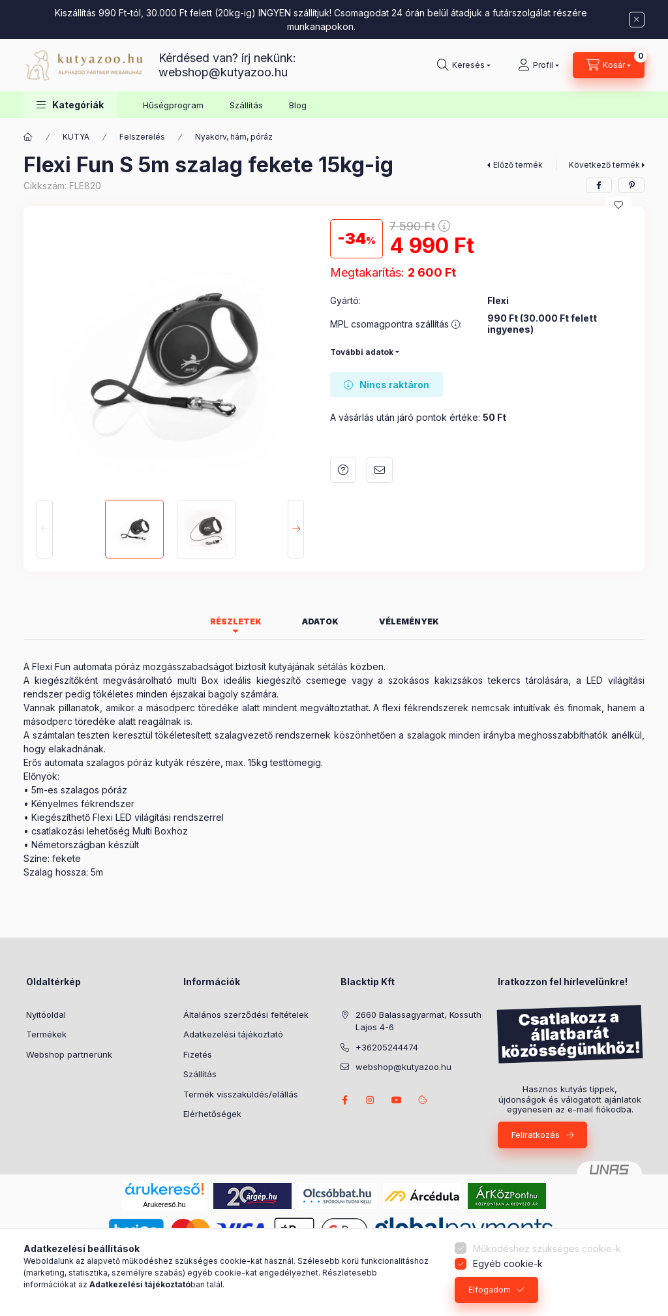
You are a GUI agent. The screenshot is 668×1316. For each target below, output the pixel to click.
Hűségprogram (173, 105)
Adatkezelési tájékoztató (233, 1034)
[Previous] (45, 529)
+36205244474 (387, 1047)
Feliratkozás (535, 1134)
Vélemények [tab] (409, 621)
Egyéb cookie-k (508, 1263)
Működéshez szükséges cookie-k (547, 1248)
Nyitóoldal (46, 1014)
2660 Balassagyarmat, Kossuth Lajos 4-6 (418, 1021)
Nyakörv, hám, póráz (234, 137)
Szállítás (246, 105)
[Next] (296, 529)
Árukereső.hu (164, 1204)
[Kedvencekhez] (618, 205)
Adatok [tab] (320, 621)
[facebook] (599, 185)
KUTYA (76, 137)
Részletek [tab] (236, 621)
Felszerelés (142, 137)
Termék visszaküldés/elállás (240, 1094)
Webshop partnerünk (69, 1054)
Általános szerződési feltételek (246, 1014)
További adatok (361, 352)
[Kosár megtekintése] (609, 65)
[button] (70, 104)
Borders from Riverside (397, 1100)
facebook (344, 1100)
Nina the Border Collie (370, 1100)
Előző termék (518, 165)
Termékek (46, 1034)
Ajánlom (380, 470)
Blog (298, 105)
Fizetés (197, 1054)
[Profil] (538, 65)
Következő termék (604, 165)
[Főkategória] (28, 137)
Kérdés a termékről (343, 470)
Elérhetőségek (212, 1114)
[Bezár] (637, 19)
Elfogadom (489, 1289)
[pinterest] (631, 185)
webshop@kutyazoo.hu (223, 72)
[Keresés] (463, 65)
